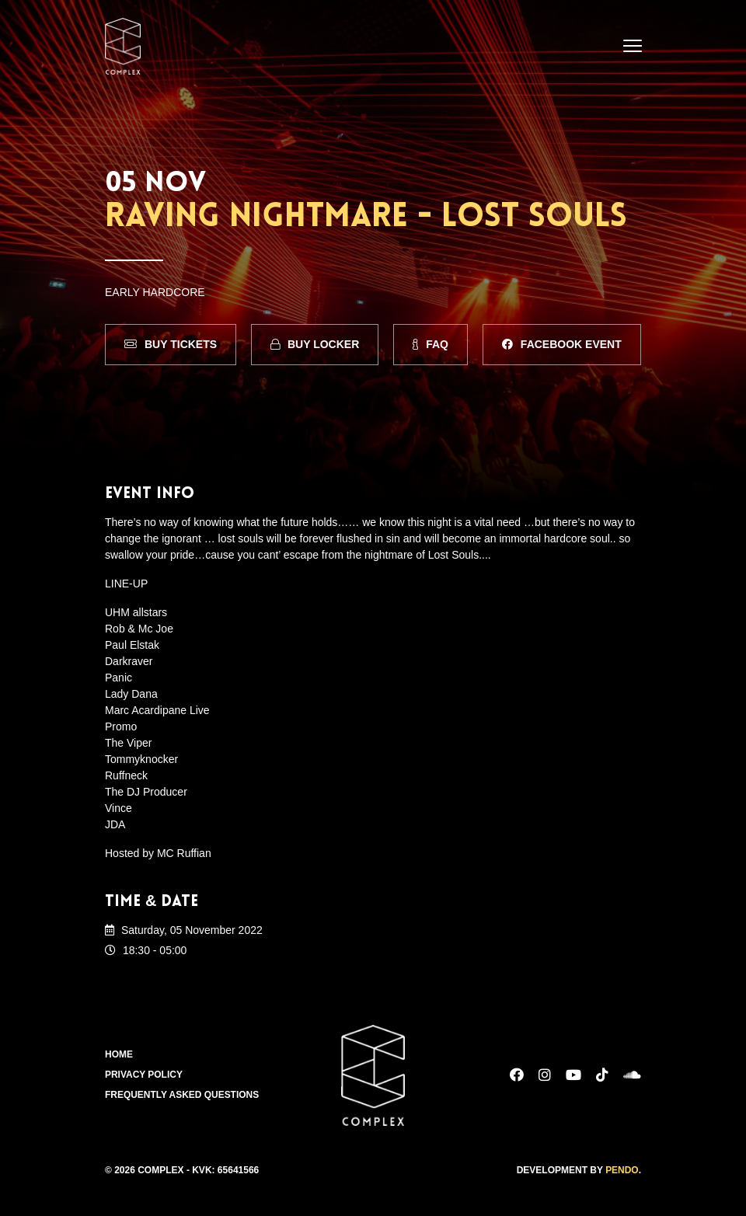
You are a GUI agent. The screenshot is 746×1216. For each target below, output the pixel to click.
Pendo (622, 1170)
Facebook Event (562, 344)
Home (119, 1055)
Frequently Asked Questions (182, 1095)
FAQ (430, 344)
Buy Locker (314, 344)
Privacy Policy (144, 1075)
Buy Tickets (170, 344)
